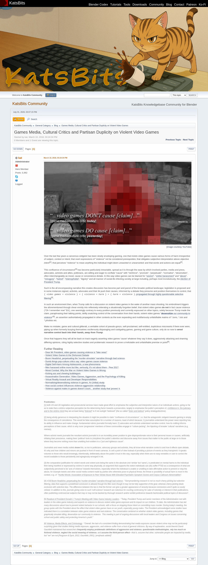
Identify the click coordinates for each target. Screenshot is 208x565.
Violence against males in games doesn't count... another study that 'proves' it (82, 388)
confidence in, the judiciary (179, 408)
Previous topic (173, 139)
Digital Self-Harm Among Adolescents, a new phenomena (72, 364)
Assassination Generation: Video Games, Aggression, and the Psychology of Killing (85, 376)
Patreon (191, 4)
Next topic (188, 139)
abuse (183, 276)
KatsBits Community (29, 103)
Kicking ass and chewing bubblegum (62, 373)
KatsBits (17, 2)
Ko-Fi (202, 4)
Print (191, 149)
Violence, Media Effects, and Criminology (64, 523)
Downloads (139, 4)
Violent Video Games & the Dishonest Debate (67, 355)
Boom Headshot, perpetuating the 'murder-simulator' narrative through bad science (85, 358)
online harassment (165, 276)
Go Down (18, 149)
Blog (169, 4)
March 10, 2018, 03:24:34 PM (55, 158)
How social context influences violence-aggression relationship (75, 385)
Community (156, 4)
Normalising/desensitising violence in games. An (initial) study (74, 382)
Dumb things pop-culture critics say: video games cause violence (76, 361)
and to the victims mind (54, 411)
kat (20, 158)
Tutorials (115, 4)
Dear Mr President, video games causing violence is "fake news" (76, 352)
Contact (179, 4)
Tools (127, 4)
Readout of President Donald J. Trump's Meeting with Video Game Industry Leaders (83, 499)
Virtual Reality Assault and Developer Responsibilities (71, 379)
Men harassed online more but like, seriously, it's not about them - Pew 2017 (81, 367)
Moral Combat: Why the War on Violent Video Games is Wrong (75, 370)
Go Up (16, 546)
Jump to (153, 559)
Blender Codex (98, 4)
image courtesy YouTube (179, 247)
